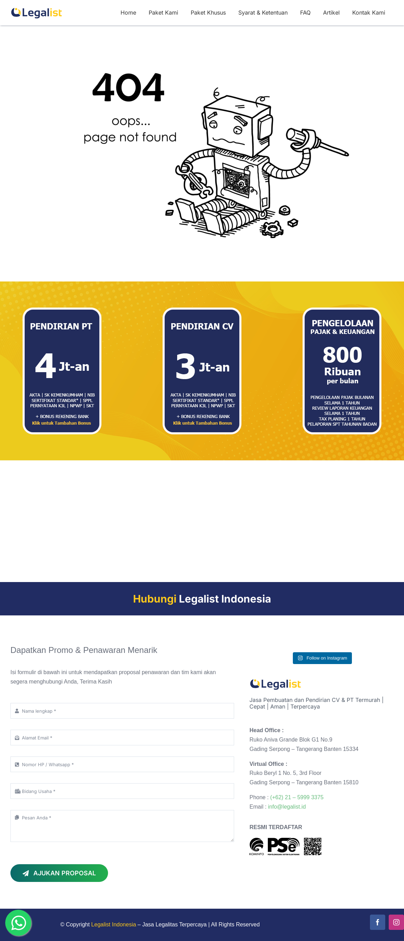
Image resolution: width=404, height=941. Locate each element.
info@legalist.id (287, 807)
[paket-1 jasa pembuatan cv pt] (342, 310)
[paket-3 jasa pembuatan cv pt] (62, 310)
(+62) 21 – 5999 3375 (296, 797)
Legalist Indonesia (113, 924)
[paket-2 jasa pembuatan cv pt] (202, 310)
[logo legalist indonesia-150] (36, 8)
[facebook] (377, 922)
